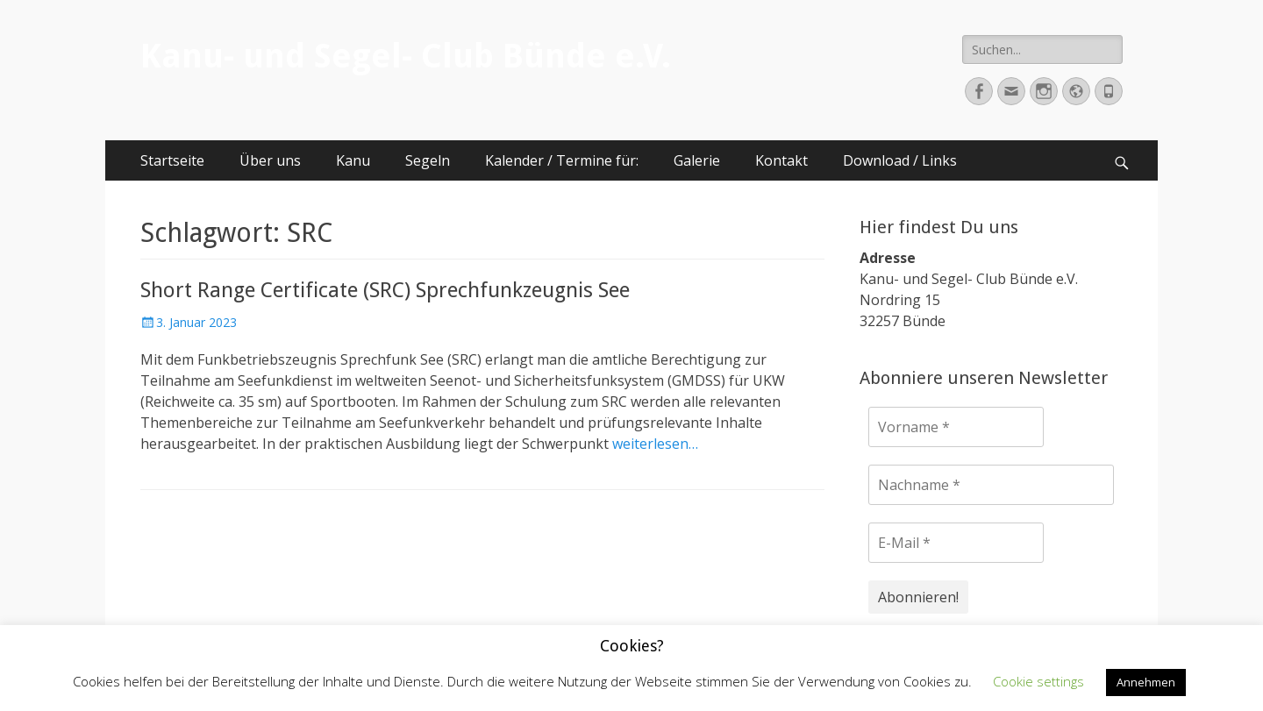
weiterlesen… (655, 443)
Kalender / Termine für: (562, 160)
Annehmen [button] (1146, 682)
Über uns (270, 160)
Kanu (353, 160)
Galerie (697, 160)
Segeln (427, 160)
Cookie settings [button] (1038, 681)
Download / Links (900, 160)
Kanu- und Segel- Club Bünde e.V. (405, 56)
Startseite (172, 160)
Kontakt (781, 160)
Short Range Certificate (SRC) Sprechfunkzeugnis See (385, 290)
